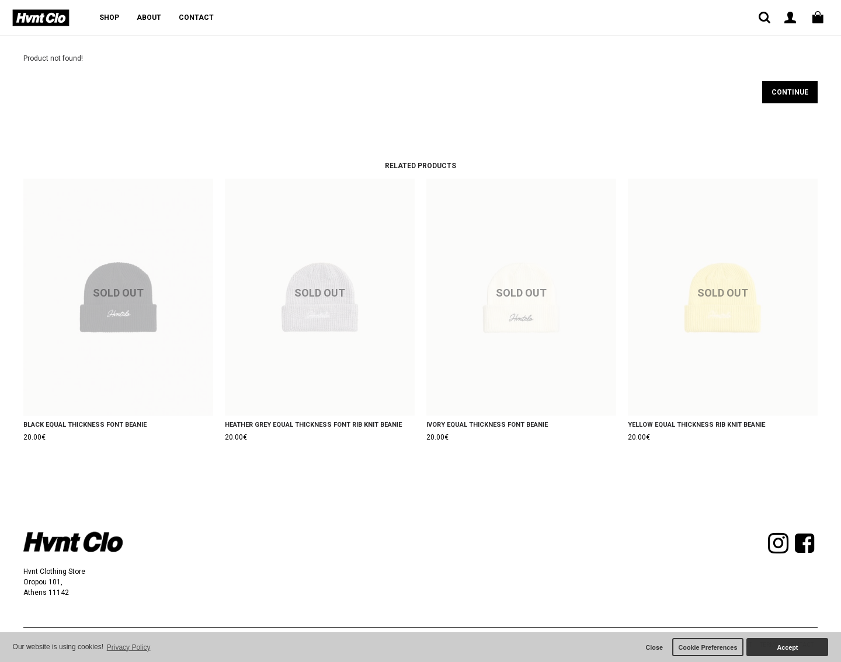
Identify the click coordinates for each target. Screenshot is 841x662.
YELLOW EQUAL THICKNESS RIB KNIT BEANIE (696, 424)
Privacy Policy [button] (129, 647)
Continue (790, 92)
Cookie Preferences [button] (708, 647)
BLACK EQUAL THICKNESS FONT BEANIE (85, 424)
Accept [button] (787, 647)
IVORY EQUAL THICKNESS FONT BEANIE (487, 424)
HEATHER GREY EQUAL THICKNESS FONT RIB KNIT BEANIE (313, 424)
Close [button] (654, 647)
